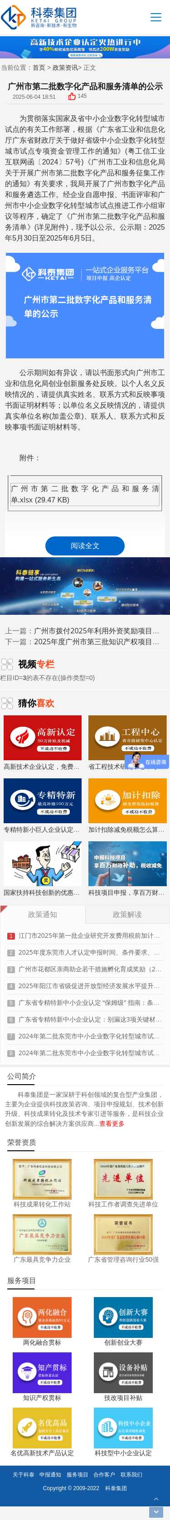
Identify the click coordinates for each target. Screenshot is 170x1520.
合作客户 (104, 1474)
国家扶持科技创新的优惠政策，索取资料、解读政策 (77, 869)
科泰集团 (116, 1488)
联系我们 (131, 1474)
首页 (39, 67)
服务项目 (77, 1474)
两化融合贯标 (42, 1342)
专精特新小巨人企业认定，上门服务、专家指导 (70, 806)
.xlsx (25, 500)
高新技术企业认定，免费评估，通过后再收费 (67, 743)
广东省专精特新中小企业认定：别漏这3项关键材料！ (93, 1014)
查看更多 (112, 1123)
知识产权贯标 (42, 1397)
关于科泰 (23, 1474)
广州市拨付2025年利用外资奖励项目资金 (100, 631)
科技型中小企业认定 (123, 1452)
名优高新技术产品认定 (42, 1452)
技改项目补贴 (123, 1397)
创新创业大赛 (123, 1342)
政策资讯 (65, 67)
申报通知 (50, 1474)
